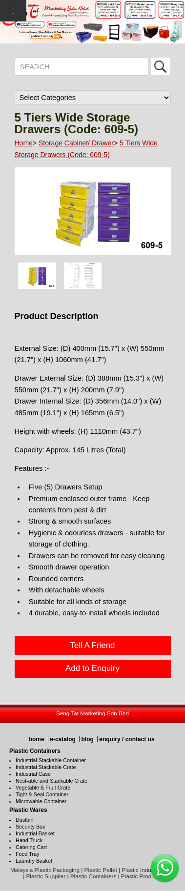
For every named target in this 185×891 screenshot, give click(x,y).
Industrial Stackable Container (51, 760)
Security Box (30, 827)
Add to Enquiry (92, 668)
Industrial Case (33, 774)
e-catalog (63, 739)
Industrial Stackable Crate (46, 767)
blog (87, 739)
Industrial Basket (35, 833)
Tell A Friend (92, 645)
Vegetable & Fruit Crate (43, 787)
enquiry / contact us (126, 739)
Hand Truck (29, 840)
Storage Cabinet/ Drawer (76, 143)
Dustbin (25, 820)
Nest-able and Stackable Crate (51, 781)
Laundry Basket (34, 861)
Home (24, 143)
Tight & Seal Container (42, 794)
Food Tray (28, 854)
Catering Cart (31, 847)
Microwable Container (41, 801)
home (36, 739)
